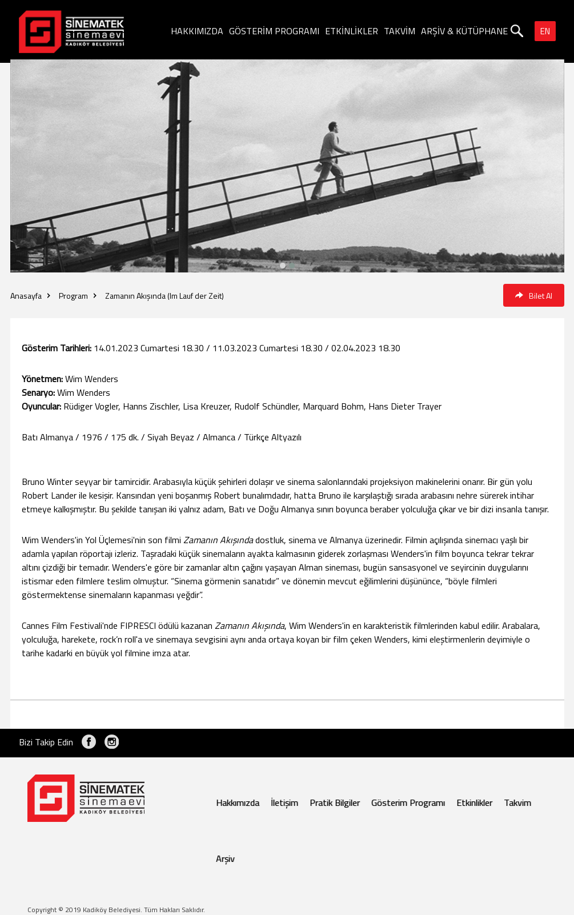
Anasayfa (26, 296)
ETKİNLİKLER (351, 31)
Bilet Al (533, 296)
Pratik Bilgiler (335, 802)
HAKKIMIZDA (197, 31)
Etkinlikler (474, 802)
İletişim (284, 802)
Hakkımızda (237, 802)
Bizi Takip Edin (46, 742)
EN (545, 31)
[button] (292, 265)
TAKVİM (399, 31)
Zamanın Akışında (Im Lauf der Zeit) (164, 296)
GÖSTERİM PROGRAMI (274, 31)
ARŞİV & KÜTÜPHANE (464, 31)
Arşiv (225, 858)
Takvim (517, 802)
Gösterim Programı (408, 802)
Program (73, 296)
